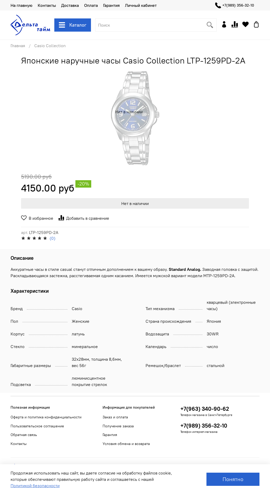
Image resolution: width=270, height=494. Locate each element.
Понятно (233, 479)
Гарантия (111, 5)
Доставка (70, 5)
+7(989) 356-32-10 (234, 5)
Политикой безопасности (35, 485)
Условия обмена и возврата (126, 443)
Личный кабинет (141, 5)
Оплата (91, 5)
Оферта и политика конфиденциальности (46, 417)
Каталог (72, 25)
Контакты (47, 5)
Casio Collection (50, 45)
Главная (18, 45)
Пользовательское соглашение (37, 426)
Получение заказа (118, 426)
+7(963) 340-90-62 (204, 408)
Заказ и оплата (115, 417)
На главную (21, 5)
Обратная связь (24, 434)
